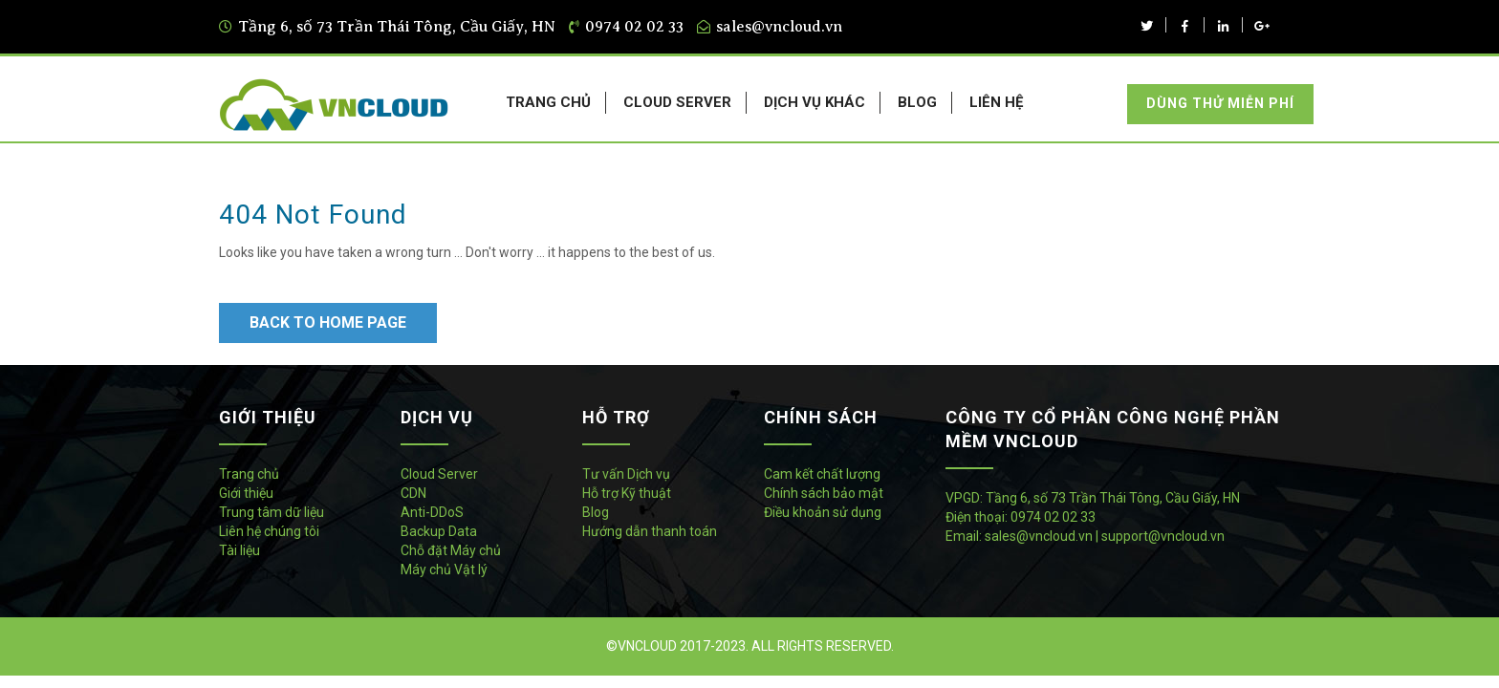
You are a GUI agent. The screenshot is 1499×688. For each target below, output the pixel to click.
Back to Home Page (328, 322)
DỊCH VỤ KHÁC (814, 102)
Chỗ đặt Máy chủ (451, 550)
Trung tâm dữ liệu (271, 512)
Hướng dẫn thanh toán (649, 531)
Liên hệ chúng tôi (269, 531)
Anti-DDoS (432, 512)
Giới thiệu (246, 493)
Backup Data (439, 531)
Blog (595, 512)
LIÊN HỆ (996, 102)
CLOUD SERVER (677, 102)
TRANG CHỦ (548, 102)
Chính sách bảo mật (823, 493)
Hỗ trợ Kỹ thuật (626, 493)
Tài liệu (239, 550)
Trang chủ (249, 474)
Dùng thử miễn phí (1220, 103)
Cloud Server (439, 474)
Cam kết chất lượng (822, 474)
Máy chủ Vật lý (444, 569)
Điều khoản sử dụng (822, 512)
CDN (413, 493)
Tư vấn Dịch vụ (626, 474)
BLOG (917, 102)
